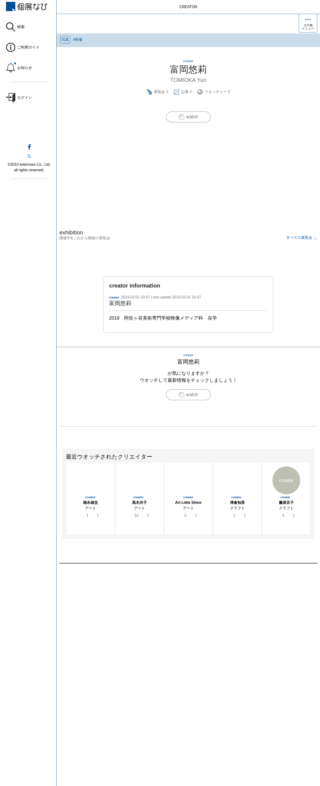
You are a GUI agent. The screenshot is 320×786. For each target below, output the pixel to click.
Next (314, 502)
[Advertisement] (188, 166)
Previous (62, 502)
